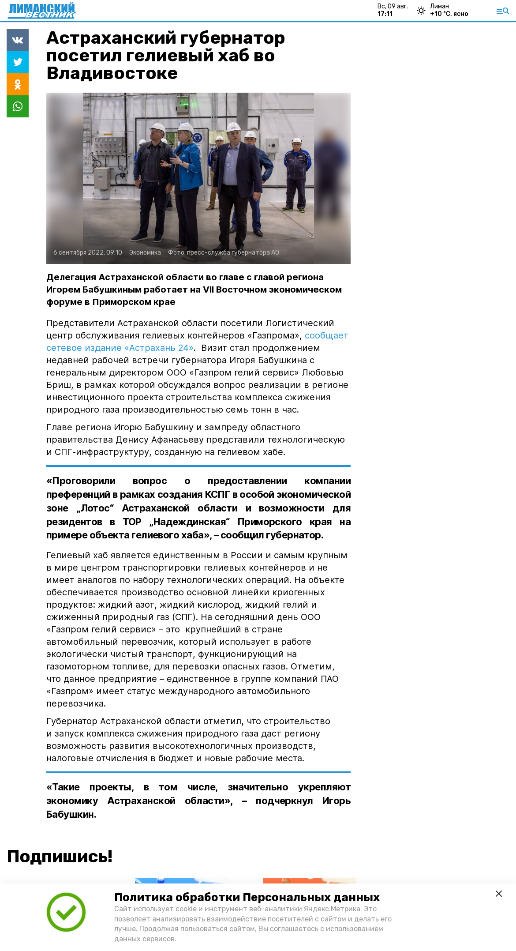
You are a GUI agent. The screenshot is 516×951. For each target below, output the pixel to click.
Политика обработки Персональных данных (247, 897)
